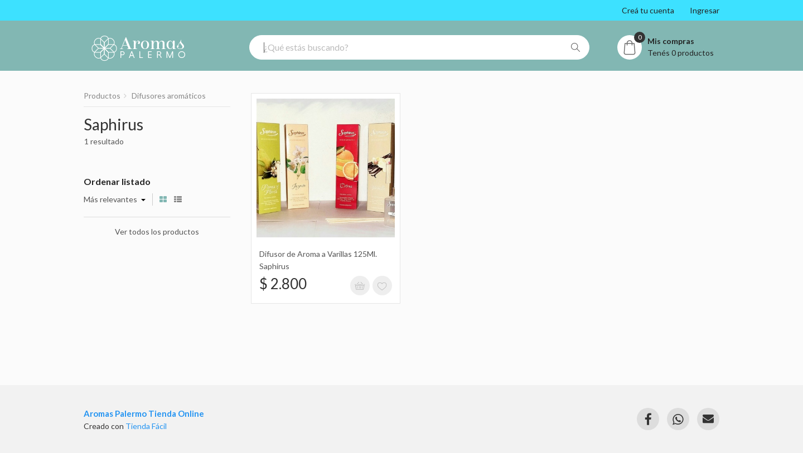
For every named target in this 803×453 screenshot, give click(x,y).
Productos (102, 95)
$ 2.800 (283, 284)
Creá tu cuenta (648, 10)
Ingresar (704, 10)
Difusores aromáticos (169, 95)
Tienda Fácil (146, 426)
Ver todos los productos (157, 231)
